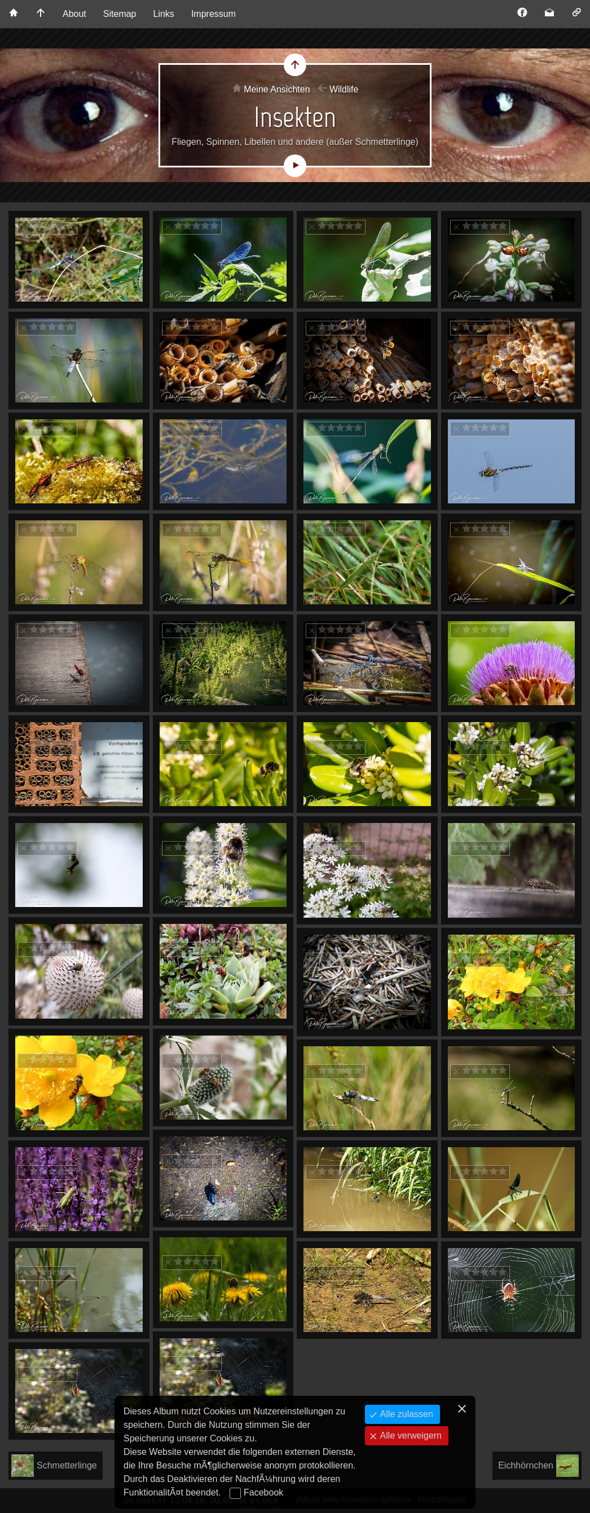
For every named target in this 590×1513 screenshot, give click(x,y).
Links (163, 14)
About (74, 14)
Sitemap (120, 14)
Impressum (213, 14)
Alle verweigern (409, 1435)
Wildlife (344, 89)
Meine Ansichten (277, 89)
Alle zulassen (405, 1414)
